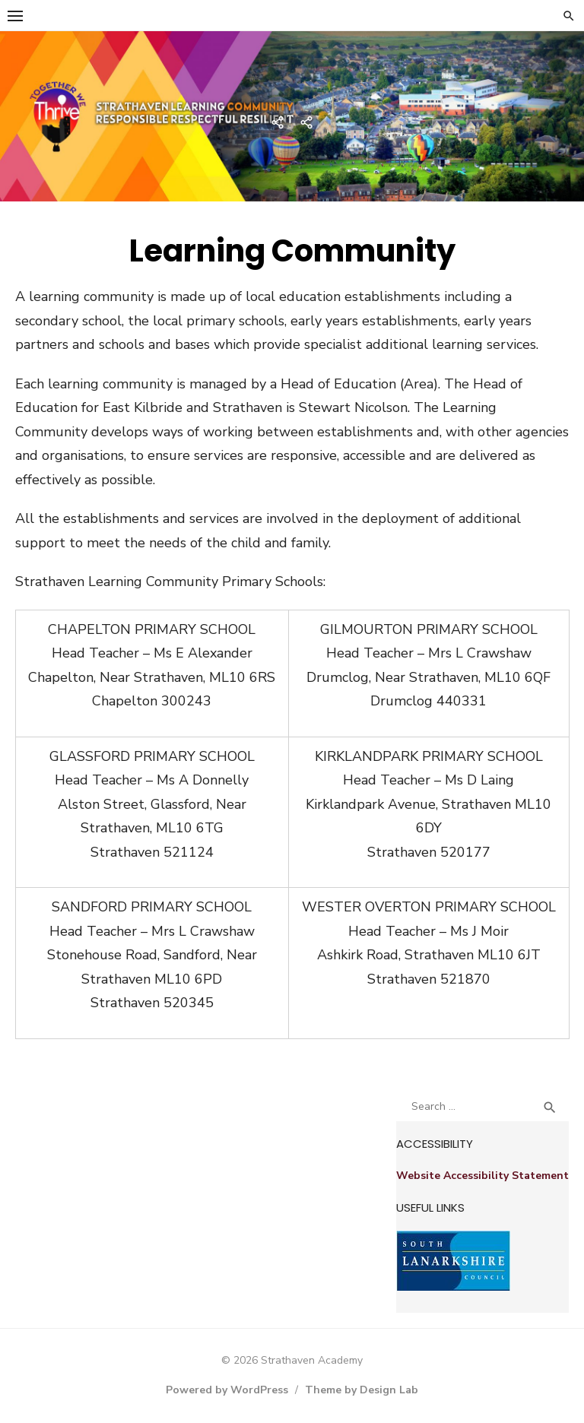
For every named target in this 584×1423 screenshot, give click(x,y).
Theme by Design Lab (361, 1390)
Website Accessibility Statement (482, 1175)
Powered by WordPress (227, 1390)
